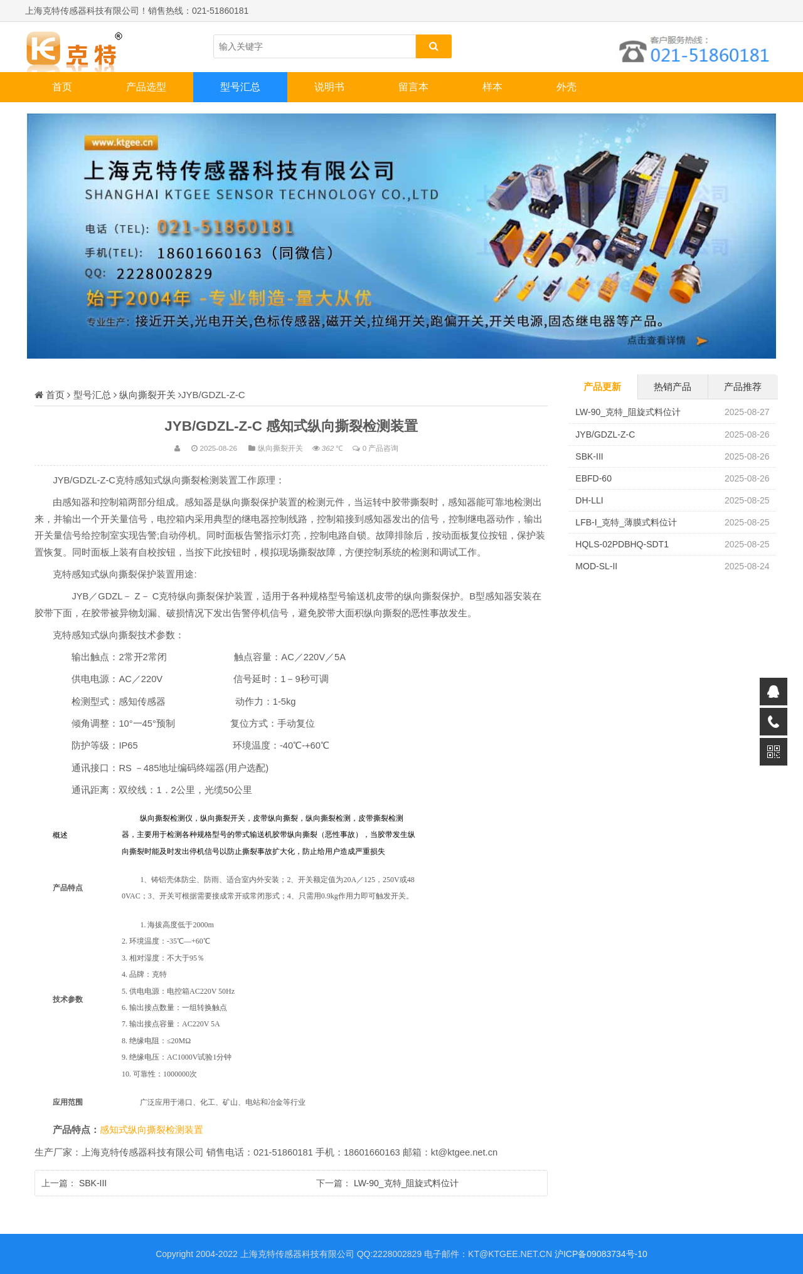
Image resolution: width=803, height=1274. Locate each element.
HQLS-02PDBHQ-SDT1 (622, 544)
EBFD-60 (593, 478)
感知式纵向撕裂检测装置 (151, 1130)
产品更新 (602, 386)
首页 (62, 87)
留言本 (413, 87)
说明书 (329, 87)
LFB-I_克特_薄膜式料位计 (626, 522)
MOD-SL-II (596, 566)
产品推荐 (743, 386)
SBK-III (93, 1183)
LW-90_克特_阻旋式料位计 (406, 1183)
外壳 (566, 87)
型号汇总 (240, 87)
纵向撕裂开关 (147, 394)
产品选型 (146, 87)
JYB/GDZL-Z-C (605, 434)
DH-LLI (589, 500)
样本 (492, 87)
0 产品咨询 (381, 448)
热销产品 (672, 386)
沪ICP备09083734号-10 (601, 1254)
